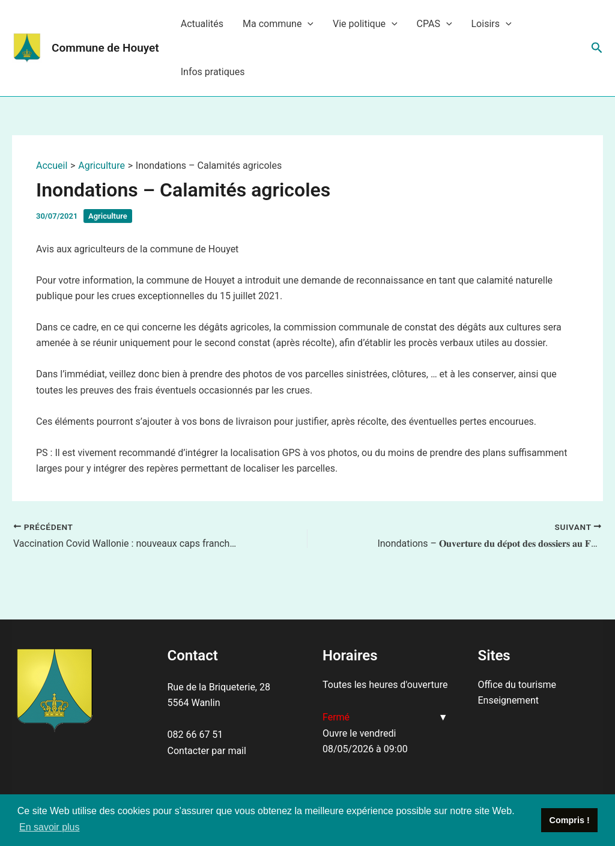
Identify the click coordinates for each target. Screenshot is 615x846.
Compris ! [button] (570, 820)
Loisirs (491, 24)
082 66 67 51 (195, 734)
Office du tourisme (517, 684)
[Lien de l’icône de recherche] (597, 48)
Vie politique (365, 24)
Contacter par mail (207, 750)
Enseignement (508, 700)
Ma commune (278, 24)
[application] (307, 24)
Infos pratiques (213, 72)
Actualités (202, 23)
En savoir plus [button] (49, 827)
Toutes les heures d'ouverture (385, 684)
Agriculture (107, 216)
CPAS (434, 24)
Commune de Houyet (105, 48)
